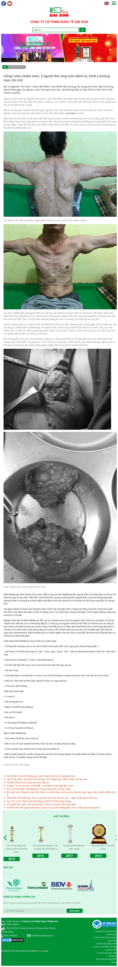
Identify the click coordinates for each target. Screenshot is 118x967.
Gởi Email (75, 910)
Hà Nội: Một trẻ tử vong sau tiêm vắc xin (28, 782)
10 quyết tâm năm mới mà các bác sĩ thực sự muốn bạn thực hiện (41, 804)
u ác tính (69, 113)
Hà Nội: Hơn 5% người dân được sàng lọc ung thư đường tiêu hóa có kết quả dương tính (53, 807)
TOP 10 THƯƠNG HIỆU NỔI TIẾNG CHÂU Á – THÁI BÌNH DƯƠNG (74, 848)
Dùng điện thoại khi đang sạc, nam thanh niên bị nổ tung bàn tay (41, 775)
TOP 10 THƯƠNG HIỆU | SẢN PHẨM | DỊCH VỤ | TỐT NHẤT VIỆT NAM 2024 (16, 848)
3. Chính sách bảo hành (106, 943)
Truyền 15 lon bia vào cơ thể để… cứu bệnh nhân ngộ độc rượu (40, 785)
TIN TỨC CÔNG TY (16, 67)
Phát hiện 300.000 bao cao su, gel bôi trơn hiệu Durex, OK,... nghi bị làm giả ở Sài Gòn (52, 797)
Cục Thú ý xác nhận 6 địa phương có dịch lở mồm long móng (39, 801)
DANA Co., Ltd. (40, 951)
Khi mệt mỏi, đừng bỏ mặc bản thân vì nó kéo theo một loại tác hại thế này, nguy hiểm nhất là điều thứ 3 (61, 793)
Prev (6, 837)
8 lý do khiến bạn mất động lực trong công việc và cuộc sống (39, 788)
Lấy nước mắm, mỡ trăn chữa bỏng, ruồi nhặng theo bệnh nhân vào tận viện (47, 779)
